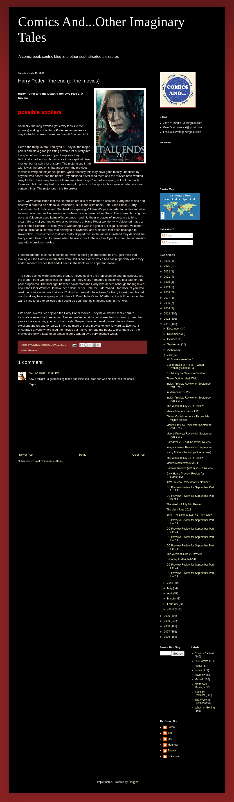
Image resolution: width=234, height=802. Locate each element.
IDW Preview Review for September (187, 482)
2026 (167, 261)
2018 (167, 292)
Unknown (173, 756)
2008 (167, 626)
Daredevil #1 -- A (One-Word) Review (188, 442)
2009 (167, 621)
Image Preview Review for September (189, 447)
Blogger (133, 782)
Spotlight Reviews (200, 693)
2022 (167, 271)
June (170, 582)
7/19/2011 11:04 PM (47, 373)
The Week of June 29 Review (184, 554)
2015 (167, 303)
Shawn (172, 750)
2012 (167, 318)
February (173, 604)
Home (82, 454)
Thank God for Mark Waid (181, 378)
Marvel (199, 679)
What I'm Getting (205, 707)
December (173, 328)
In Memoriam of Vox (178, 392)
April (170, 593)
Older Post (138, 454)
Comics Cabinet (204, 653)
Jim (31, 373)
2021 (167, 276)
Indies (198, 670)
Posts (167, 235)
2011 (167, 324)
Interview (200, 674)
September (174, 344)
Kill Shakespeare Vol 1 (180, 359)
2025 (167, 266)
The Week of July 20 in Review (185, 406)
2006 (167, 636)
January (172, 609)
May (170, 588)
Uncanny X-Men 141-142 (181, 559)
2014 (167, 308)
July (170, 354)
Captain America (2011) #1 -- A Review (189, 468)
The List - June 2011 (178, 509)
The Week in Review (202, 701)
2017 (167, 297)
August (171, 349)
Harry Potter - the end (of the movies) (188, 452)
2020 (167, 282)
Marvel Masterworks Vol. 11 (183, 463)
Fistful (198, 665)
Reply (32, 384)
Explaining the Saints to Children (185, 373)
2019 (167, 287)
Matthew (173, 744)
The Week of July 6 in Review (184, 504)
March (171, 598)
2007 (167, 631)
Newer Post (26, 454)
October (172, 339)
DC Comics (202, 661)
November (173, 334)
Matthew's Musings (201, 685)
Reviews (33, 350)
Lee (170, 738)
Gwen (171, 727)
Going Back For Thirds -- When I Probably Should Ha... (185, 366)
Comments (170, 242)
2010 (167, 615)
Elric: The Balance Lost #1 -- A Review (189, 514)
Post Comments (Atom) (48, 461)
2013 (167, 313)
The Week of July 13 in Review (185, 457)
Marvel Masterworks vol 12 (182, 411)
